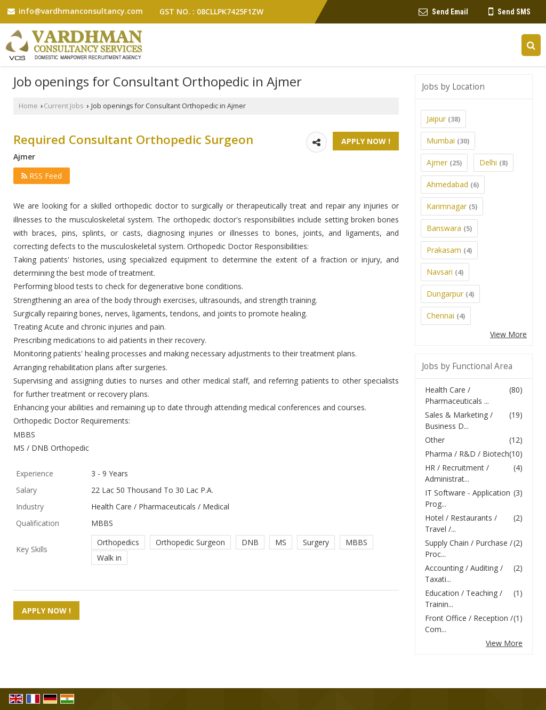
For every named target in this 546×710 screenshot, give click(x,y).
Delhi (488, 162)
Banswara (444, 228)
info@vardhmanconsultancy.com (81, 11)
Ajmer (437, 162)
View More (508, 334)
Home (28, 105)
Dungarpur (445, 294)
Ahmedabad (447, 184)
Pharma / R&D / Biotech (467, 454)
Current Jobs (64, 105)
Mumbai (441, 140)
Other (435, 440)
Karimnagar (447, 206)
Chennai (440, 315)
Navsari (440, 272)
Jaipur (436, 119)
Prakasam (444, 250)
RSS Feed (41, 176)
